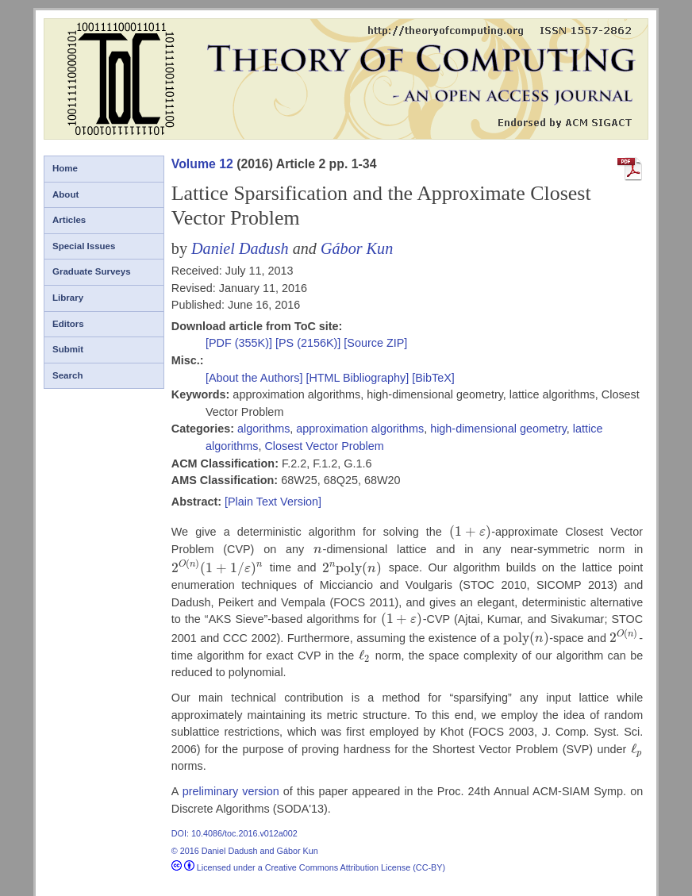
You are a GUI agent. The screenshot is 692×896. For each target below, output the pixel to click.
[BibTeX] (433, 377)
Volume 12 (202, 164)
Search (67, 375)
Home (65, 168)
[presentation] (470, 531)
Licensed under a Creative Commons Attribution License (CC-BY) (308, 867)
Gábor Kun (357, 248)
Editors (68, 324)
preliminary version (231, 791)
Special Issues (83, 246)
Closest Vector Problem (323, 446)
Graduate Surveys (91, 271)
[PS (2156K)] (309, 342)
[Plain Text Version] (273, 501)
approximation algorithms (360, 428)
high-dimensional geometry (498, 428)
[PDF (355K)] (240, 342)
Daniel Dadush (240, 248)
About (65, 194)
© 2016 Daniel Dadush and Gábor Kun (244, 851)
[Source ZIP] (375, 342)
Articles (69, 220)
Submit (67, 349)
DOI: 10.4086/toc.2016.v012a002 (234, 833)
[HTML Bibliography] (357, 377)
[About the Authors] (256, 377)
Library (67, 297)
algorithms (263, 428)
